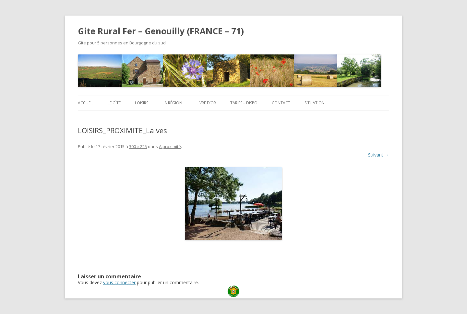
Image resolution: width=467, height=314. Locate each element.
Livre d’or (206, 103)
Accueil (85, 103)
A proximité (170, 146)
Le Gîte (114, 103)
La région (172, 103)
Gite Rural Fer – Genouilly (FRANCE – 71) (161, 31)
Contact (281, 103)
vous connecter (119, 282)
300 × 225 (138, 146)
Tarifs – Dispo (243, 103)
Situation (315, 103)
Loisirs (141, 103)
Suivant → (378, 155)
